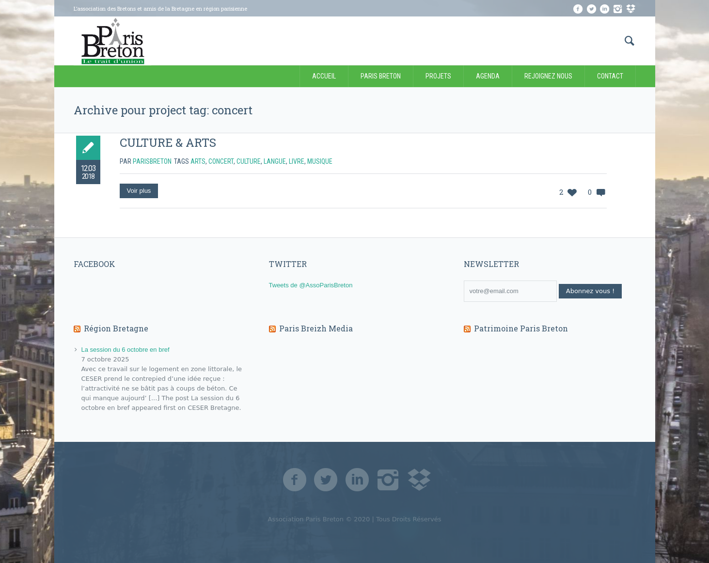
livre (296, 161)
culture (248, 161)
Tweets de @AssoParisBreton (311, 285)
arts (197, 161)
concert (221, 161)
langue (275, 161)
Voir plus (139, 190)
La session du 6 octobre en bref (125, 349)
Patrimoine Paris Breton (521, 328)
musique (319, 161)
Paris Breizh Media (316, 328)
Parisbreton (152, 161)
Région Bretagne (116, 328)
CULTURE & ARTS (168, 142)
